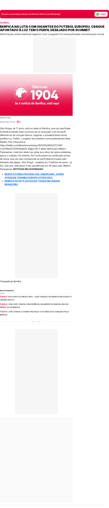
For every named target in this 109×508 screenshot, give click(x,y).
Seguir (101, 14)
